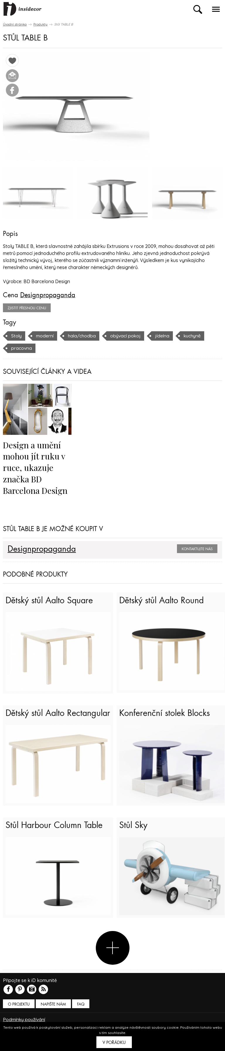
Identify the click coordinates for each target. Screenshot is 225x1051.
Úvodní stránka (15, 24)
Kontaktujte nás (197, 548)
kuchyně (196, 336)
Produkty (40, 24)
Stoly (16, 336)
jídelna (165, 336)
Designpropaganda (47, 295)
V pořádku (114, 1042)
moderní (45, 336)
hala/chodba (83, 336)
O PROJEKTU (19, 1009)
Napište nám (53, 1009)
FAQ (80, 1009)
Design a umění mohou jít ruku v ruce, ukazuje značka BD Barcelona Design (35, 467)
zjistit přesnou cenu (27, 308)
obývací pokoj (127, 336)
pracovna (21, 348)
